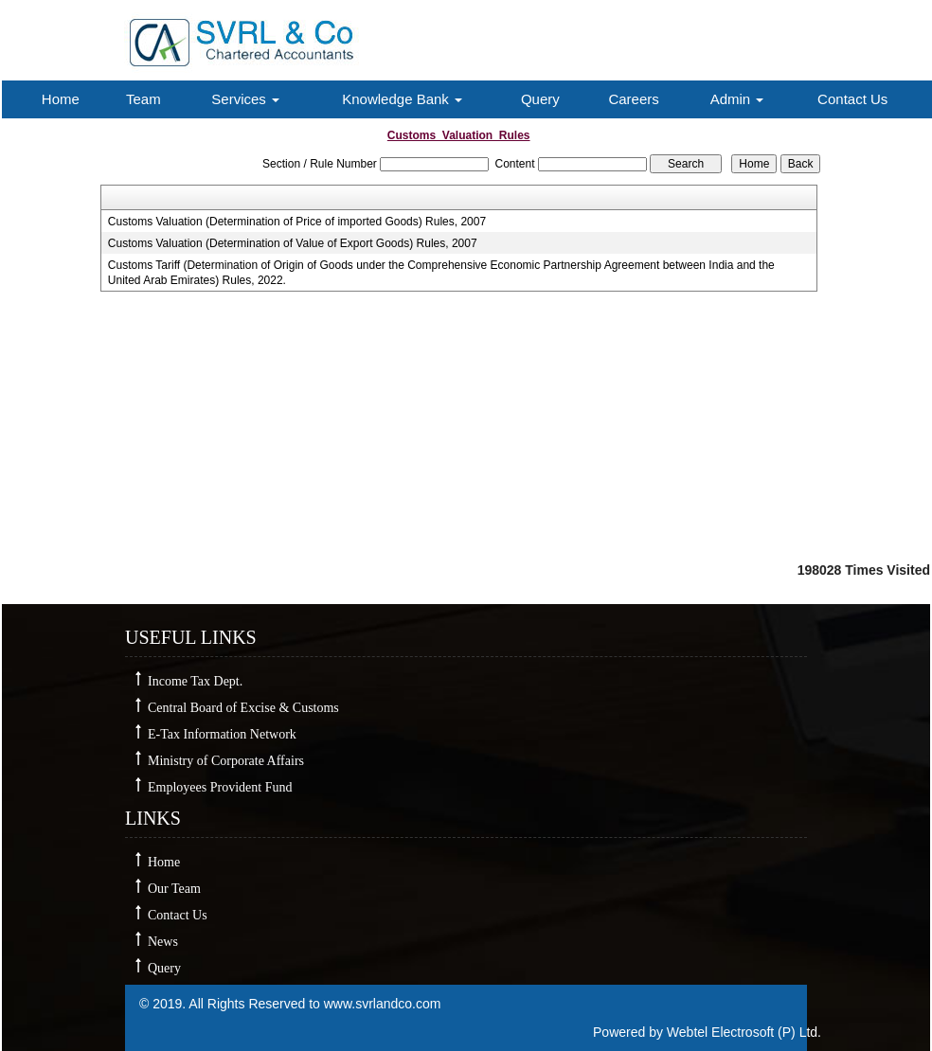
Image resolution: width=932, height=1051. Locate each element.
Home (61, 99)
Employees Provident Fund (220, 787)
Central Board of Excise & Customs (243, 708)
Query (540, 99)
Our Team (174, 889)
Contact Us (852, 99)
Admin (737, 99)
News (163, 942)
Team (143, 99)
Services (245, 99)
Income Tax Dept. (195, 681)
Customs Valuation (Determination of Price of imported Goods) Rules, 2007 (297, 221)
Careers (633, 99)
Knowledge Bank (402, 99)
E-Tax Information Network (222, 734)
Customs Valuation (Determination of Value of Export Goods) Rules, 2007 (292, 243)
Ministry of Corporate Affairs (226, 761)
